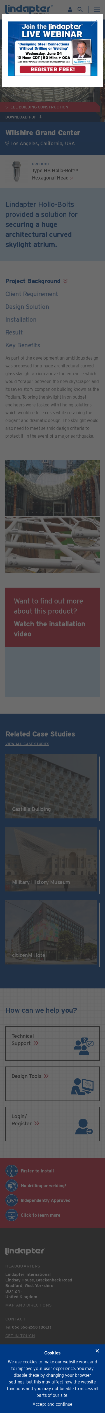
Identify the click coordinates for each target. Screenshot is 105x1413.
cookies (30, 1361)
